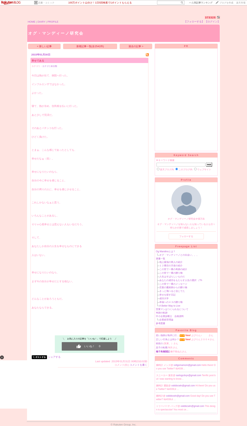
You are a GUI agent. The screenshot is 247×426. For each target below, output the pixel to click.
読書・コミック (46, 2)
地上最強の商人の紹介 (171, 262)
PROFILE (52, 21)
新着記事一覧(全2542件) (90, 46)
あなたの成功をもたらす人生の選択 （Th (180, 280)
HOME (32, 21)
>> (200, 2)
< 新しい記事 (44, 46)
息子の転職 (161, 347)
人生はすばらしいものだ (172, 276)
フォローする (186, 236)
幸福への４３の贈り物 (171, 302)
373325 (210, 17)
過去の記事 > (136, 46)
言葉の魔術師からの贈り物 (173, 287)
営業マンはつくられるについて (172, 309)
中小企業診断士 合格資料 (170, 316)
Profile (186, 180)
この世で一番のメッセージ (173, 284)
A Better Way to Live (169, 305)
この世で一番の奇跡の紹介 (173, 269)
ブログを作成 (226, 2)
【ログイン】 (212, 21)
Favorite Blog (186, 330)
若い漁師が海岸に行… (167, 335)
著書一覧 (160, 258)
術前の (159, 343)
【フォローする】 (194, 21)
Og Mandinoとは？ (165, 251)
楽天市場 (240, 2)
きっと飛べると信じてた (172, 291)
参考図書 (160, 323)
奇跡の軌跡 (161, 312)
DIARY (41, 21)
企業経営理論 (166, 319)
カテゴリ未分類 (49, 66)
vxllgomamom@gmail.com (187, 365)
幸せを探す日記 (167, 294)
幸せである (38, 60)
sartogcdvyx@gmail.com (189, 375)
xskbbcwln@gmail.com (183, 385)
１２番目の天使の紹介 (171, 265)
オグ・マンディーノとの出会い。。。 (179, 255)
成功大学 (164, 298)
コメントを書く (138, 364)
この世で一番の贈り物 (171, 273)
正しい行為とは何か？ (167, 339)
